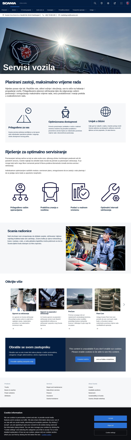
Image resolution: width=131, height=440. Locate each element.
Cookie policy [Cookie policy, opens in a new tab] (46, 435)
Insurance (50, 396)
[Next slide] (124, 304)
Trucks (7, 387)
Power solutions (10, 393)
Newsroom (92, 393)
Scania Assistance (52, 398)
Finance (49, 393)
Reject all (110, 425)
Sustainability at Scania (96, 396)
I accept (110, 418)
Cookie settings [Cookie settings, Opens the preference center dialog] (110, 432)
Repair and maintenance (54, 387)
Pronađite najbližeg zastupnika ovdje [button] (22, 361)
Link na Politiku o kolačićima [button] (105, 359)
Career (91, 387)
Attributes (8, 396)
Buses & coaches (10, 390)
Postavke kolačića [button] (83, 359)
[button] (121, 3)
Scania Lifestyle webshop (97, 398)
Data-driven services (53, 390)
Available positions (94, 390)
